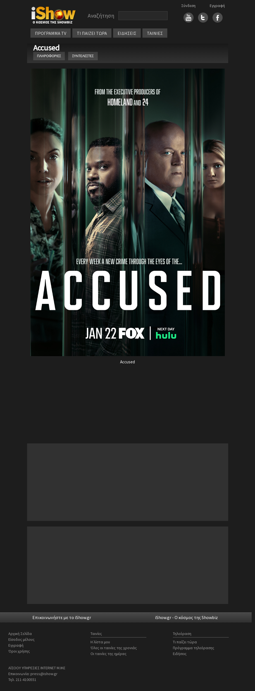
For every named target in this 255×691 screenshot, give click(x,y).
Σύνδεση (188, 5)
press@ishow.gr (44, 673)
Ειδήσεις (180, 653)
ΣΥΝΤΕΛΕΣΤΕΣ (83, 56)
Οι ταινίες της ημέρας (108, 653)
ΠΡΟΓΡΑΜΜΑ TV (50, 33)
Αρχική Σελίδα (20, 633)
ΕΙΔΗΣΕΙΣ (127, 33)
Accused (47, 48)
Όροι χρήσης (19, 651)
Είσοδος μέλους (21, 639)
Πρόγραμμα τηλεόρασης (193, 647)
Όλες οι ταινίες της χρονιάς (113, 647)
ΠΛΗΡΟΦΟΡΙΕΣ (49, 56)
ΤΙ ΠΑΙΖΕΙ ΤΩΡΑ (92, 33)
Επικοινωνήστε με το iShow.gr (61, 617)
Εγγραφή (217, 5)
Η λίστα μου (100, 641)
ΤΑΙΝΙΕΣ (155, 33)
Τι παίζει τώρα (185, 641)
